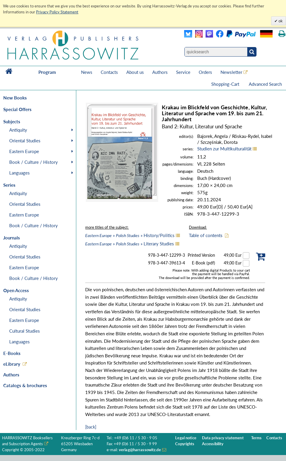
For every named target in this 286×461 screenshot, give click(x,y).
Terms (256, 438)
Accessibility (213, 444)
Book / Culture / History (33, 162)
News (86, 72)
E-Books (12, 353)
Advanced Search (265, 84)
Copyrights (184, 444)
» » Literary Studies (129, 243)
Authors (160, 72)
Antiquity (18, 130)
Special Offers (17, 109)
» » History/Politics (130, 235)
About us (135, 72)
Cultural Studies (24, 331)
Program (47, 72)
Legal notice (185, 438)
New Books (15, 97)
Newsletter (231, 72)
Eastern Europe (24, 151)
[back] (90, 426)
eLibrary (11, 364)
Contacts (109, 72)
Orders (205, 72)
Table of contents (206, 235)
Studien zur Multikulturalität (224, 148)
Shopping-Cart (225, 84)
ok (280, 20)
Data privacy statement (223, 438)
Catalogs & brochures (25, 385)
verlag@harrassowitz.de (140, 450)
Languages (19, 172)
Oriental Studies (25, 140)
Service (183, 72)
